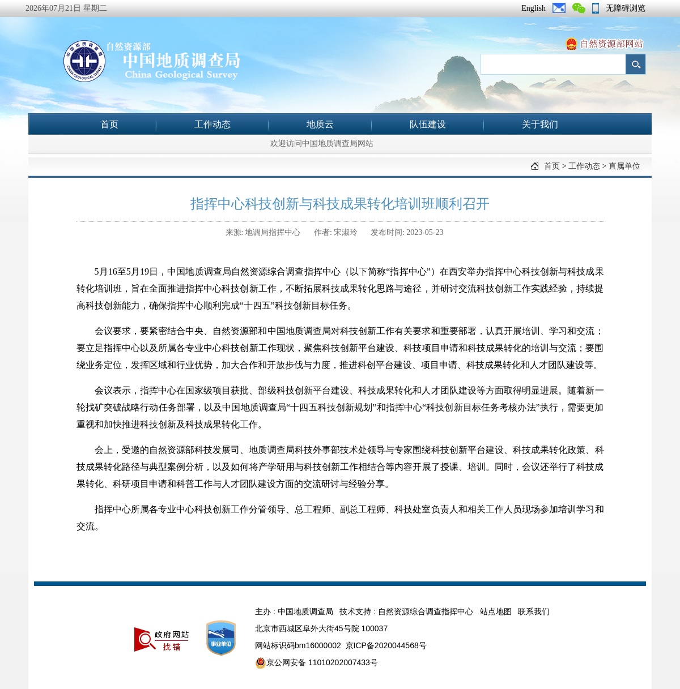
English (533, 8)
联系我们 (534, 611)
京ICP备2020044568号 (386, 645)
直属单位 (624, 166)
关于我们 (540, 124)
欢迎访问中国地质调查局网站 (321, 143)
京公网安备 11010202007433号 (316, 663)
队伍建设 (428, 124)
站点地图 (496, 611)
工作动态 (212, 124)
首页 (109, 124)
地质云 (320, 124)
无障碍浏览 (625, 8)
